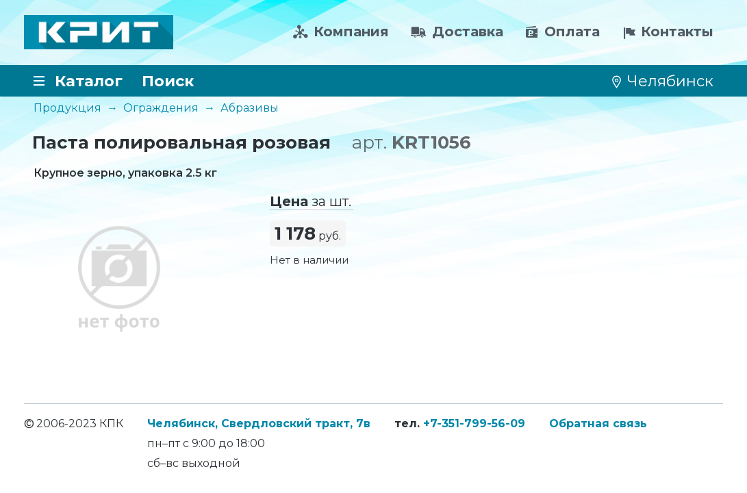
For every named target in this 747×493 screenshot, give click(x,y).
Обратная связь (598, 423)
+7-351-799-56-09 (474, 423)
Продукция (67, 107)
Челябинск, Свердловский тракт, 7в (258, 423)
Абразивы (249, 107)
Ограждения (161, 107)
